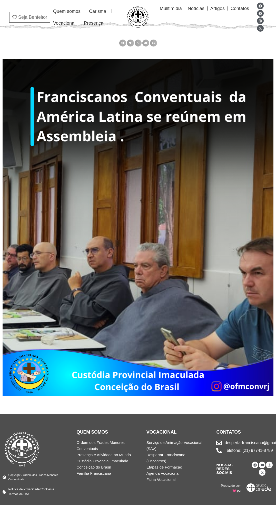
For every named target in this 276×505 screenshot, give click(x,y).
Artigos (217, 8)
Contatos (240, 8)
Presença (93, 23)
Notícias (196, 8)
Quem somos (68, 11)
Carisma (99, 11)
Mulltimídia (171, 8)
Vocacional (65, 23)
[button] (122, 43)
